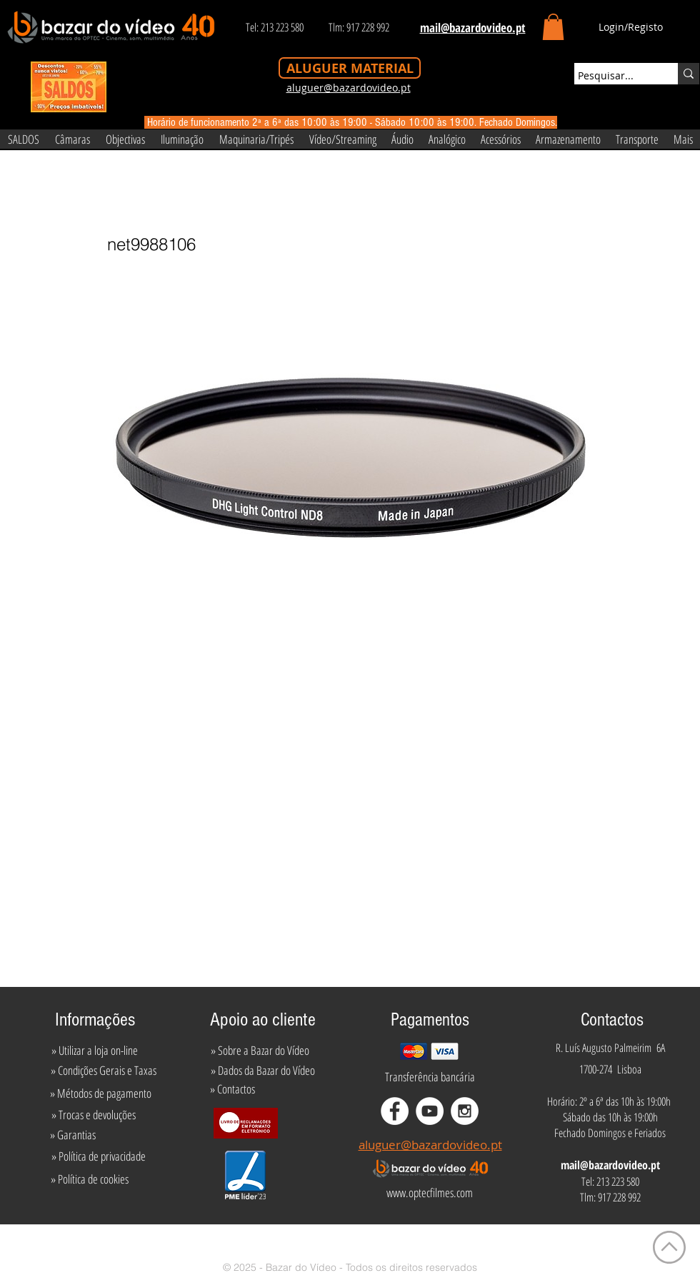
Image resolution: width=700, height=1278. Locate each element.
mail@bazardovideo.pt (610, 1165)
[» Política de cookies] (89, 1179)
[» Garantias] (72, 1135)
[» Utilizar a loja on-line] (94, 1051)
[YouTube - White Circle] (430, 1111)
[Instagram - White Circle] (465, 1111)
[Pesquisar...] (613, 76)
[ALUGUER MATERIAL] (350, 68)
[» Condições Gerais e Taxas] (103, 1071)
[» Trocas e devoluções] (93, 1115)
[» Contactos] (232, 1089)
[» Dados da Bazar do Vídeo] (262, 1071)
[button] (553, 27)
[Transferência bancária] (430, 1077)
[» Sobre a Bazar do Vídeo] (260, 1051)
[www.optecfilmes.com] (429, 1193)
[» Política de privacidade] (98, 1156)
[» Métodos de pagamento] (100, 1093)
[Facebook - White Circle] (395, 1111)
